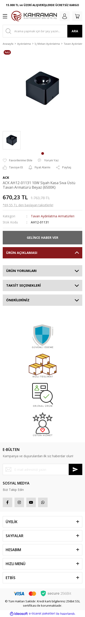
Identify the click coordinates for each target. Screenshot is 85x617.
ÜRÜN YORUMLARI (21, 270)
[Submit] (75, 469)
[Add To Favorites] (17, 160)
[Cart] (77, 16)
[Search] (42, 31)
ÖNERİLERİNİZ (17, 300)
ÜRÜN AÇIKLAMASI (21, 252)
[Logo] (34, 16)
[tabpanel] (11, 140)
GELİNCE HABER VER (42, 237)
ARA (75, 31)
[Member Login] (65, 16)
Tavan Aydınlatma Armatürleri (52, 216)
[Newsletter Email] (42, 469)
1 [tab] (42, 153)
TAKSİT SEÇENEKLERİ (23, 285)
